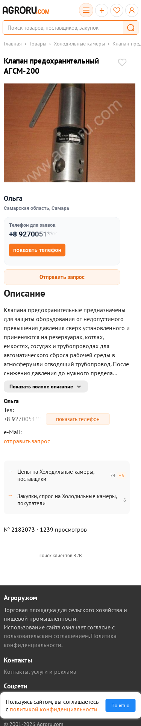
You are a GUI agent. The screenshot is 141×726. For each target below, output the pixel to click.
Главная (13, 43)
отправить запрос (27, 441)
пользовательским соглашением (46, 636)
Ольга (13, 198)
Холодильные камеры (79, 43)
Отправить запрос (62, 277)
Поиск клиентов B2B (60, 555)
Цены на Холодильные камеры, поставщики (55, 475)
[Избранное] (116, 10)
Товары (37, 43)
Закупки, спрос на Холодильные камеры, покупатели (67, 500)
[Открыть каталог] (86, 10)
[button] (130, 27)
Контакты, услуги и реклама (40, 671)
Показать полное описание (41, 386)
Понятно (120, 705)
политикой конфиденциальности (53, 709)
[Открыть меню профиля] (131, 10)
